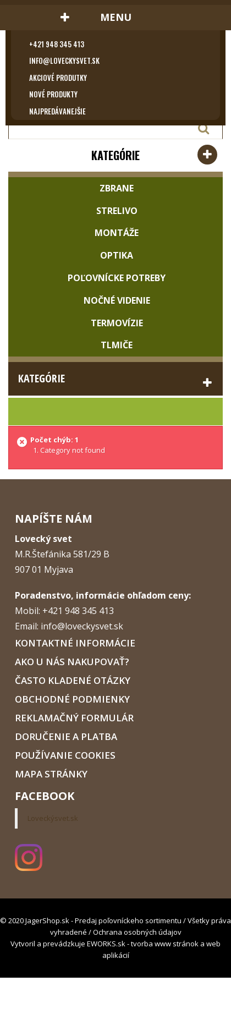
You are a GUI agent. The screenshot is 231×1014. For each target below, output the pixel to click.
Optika (115, 255)
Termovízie (116, 323)
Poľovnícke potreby (115, 278)
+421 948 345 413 (56, 44)
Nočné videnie (115, 300)
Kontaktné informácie (75, 643)
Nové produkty (53, 94)
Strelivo (116, 211)
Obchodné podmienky (72, 699)
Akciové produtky (58, 77)
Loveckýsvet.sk (53, 818)
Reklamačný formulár (74, 717)
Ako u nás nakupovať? (72, 661)
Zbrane (115, 188)
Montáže (115, 233)
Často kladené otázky (72, 680)
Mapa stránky (51, 774)
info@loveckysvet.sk (64, 60)
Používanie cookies (65, 755)
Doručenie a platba (66, 736)
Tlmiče (115, 345)
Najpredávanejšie (57, 111)
